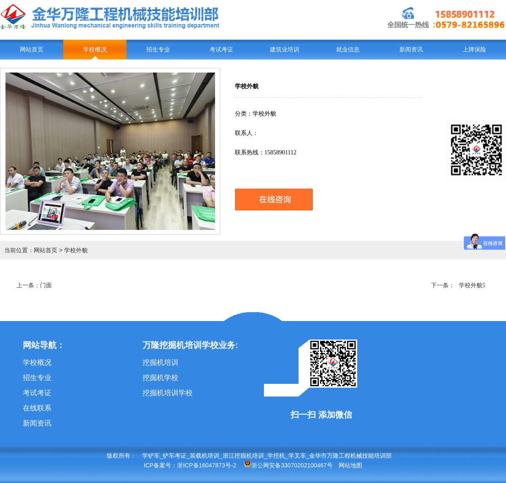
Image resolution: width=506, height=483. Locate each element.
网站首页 (31, 49)
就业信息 (348, 49)
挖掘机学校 (160, 378)
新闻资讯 (411, 49)
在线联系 (37, 408)
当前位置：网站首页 (30, 250)
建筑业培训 (284, 49)
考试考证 (221, 49)
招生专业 (158, 49)
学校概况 (95, 49)
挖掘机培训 (160, 363)
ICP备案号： (160, 465)
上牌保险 (474, 49)
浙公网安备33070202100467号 (288, 465)
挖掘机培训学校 (168, 393)
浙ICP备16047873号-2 (206, 465)
